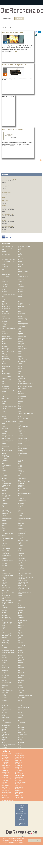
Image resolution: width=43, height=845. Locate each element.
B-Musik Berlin (21, 306)
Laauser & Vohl (5, 498)
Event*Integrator (22, 396)
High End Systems (22, 448)
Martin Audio (21, 553)
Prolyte (3, 625)
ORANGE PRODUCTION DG (9, 602)
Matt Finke (4, 782)
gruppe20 (20, 433)
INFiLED (20, 466)
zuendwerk (4, 745)
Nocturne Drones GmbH (8, 592)
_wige (19, 747)
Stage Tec (4, 680)
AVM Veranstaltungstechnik (24, 298)
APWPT (20, 269)
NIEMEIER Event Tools (23, 588)
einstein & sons (21, 381)
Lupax (19, 538)
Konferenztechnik (21, 814)
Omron (19, 598)
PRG (3, 620)
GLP (19, 428)
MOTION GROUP (22, 578)
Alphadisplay (5, 266)
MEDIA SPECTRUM (23, 560)
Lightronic (4, 527)
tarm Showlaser (21, 690)
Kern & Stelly (21, 485)
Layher (3, 507)
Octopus (20, 595)
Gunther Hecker (5, 767)
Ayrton (19, 301)
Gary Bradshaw (5, 763)
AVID (3, 296)
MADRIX (20, 547)
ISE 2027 (4, 220)
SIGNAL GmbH (5, 667)
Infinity (3, 468)
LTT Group (20, 537)
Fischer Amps (5, 413)
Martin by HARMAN (6, 555)
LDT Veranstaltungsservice (8, 512)
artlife (19, 273)
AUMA (3, 289)
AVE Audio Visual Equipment (9, 294)
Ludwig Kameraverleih (7, 538)
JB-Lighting (4, 478)
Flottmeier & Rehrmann (7, 415)
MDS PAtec (4, 558)
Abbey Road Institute (23, 248)
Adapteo (20, 256)
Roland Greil (5, 793)
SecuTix (4, 655)
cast (19, 334)
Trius (3, 702)
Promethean (21, 625)
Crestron (20, 354)
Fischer (19, 411)
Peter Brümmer (5, 790)
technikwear (21, 692)
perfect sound (21, 612)
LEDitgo (4, 515)
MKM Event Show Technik (24, 573)
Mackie (19, 543)
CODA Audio (5, 346)
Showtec (4, 664)
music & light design (23, 582)
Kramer (19, 492)
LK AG (19, 530)
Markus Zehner (5, 553)
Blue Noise (4, 319)
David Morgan (5, 760)
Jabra (19, 475)
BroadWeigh (5, 324)
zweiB (19, 745)
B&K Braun (20, 303)
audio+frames (21, 286)
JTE (3, 480)
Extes (3, 405)
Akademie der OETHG (7, 263)
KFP (3, 486)
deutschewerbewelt (22, 365)
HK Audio (4, 453)
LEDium (20, 515)
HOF (19, 455)
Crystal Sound (5, 358)
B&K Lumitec (5, 304)
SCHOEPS (20, 652)
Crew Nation (5, 356)
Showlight (20, 660)
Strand (3, 684)
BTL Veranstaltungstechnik (8, 328)
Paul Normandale (19, 788)
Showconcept (21, 659)
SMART (20, 669)
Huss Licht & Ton (6, 456)
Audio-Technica (5, 288)
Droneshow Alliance (6, 375)
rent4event (20, 635)
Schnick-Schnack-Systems (8, 652)
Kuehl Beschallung (6, 495)
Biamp (19, 314)
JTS (19, 480)
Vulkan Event (5, 729)
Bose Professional (22, 319)
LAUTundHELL (21, 503)
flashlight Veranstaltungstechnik (25, 413)
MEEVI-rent (20, 563)
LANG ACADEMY (22, 500)
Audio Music (5, 284)
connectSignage (22, 350)
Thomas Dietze (19, 797)
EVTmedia (20, 401)
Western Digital (21, 732)
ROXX (19, 644)
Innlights (20, 470)
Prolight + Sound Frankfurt (8, 623)
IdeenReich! (5, 460)
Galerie (21, 810)
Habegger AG (21, 436)
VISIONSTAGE (5, 717)
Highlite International (7, 450)
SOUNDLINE (21, 675)
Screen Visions (5, 654)
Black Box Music (6, 318)
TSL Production (5, 704)
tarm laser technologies (7, 690)
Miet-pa (3, 570)
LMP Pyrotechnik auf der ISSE (12, 32)
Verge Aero (4, 712)
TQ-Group (4, 700)
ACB (19, 251)
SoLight (3, 672)
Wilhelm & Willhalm (22, 734)
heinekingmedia (5, 446)
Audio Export (21, 283)
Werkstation (4, 732)
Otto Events (4, 603)
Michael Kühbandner (20, 782)
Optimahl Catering (6, 600)
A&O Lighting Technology (24, 246)
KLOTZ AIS (4, 490)
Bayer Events (5, 311)
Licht (21, 816)
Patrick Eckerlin (19, 787)
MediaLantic (5, 562)
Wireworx (20, 735)
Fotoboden (4, 418)
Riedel (19, 638)
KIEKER (20, 486)
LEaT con (20, 512)
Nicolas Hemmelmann (20, 783)
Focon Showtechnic (22, 415)
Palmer (19, 605)
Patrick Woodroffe (6, 788)
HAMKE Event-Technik (7, 440)
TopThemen (21, 824)
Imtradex (20, 465)
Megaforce (20, 565)
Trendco (20, 700)
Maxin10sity (4, 557)
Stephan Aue (18, 795)
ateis (3, 279)
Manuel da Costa (19, 775)
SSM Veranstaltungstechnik (24, 679)
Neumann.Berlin (6, 587)
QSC (3, 630)
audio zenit (4, 286)
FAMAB (19, 408)
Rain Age (20, 632)
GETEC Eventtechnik (23, 426)
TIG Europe (4, 697)
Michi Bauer (4, 783)
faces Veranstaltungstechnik (9, 406)
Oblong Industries (6, 595)
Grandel (20, 430)
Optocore (20, 600)
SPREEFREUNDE (6, 679)
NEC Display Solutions (23, 583)
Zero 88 (3, 742)
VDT (19, 709)
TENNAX (20, 694)
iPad (21, 812)
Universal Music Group (23, 707)
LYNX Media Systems (23, 540)
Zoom (19, 744)
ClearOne (4, 343)
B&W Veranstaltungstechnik (25, 304)
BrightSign (4, 323)
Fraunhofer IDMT (6, 420)
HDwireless (4, 445)
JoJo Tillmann (18, 770)
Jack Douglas (5, 768)
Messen (21, 820)
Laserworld (20, 502)
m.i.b (3, 542)
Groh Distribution (22, 431)
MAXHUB (20, 555)
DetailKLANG (5, 365)
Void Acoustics (5, 724)
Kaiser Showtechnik (6, 483)
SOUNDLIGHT (5, 675)
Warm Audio (5, 730)
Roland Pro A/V (5, 644)
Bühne (21, 808)
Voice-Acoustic (21, 722)
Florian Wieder (5, 762)
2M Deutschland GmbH (7, 246)
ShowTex (4, 665)
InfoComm (20, 468)
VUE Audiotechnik (22, 727)
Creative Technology (7, 354)
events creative (5, 398)
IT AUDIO (20, 473)
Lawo (3, 505)
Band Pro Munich (6, 309)
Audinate (4, 283)
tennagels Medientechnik (8, 694)
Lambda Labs (21, 498)
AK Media (20, 261)
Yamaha (20, 739)
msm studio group (22, 580)
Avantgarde (20, 291)
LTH (3, 537)
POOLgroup (21, 617)
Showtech (20, 664)
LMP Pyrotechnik (22, 532)
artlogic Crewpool (6, 274)
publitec (3, 628)
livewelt (3, 530)
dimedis (3, 368)
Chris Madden (5, 758)
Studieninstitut (21, 684)
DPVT (19, 373)
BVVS (19, 329)
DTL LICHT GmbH (6, 376)
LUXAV (3, 540)
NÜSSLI (20, 593)
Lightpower (20, 525)
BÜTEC (19, 328)
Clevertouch (21, 343)
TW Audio (20, 705)
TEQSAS (4, 695)
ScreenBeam (21, 654)
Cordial (19, 353)
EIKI (3, 381)
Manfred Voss (5, 775)
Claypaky (4, 341)
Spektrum (4, 677)
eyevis (19, 405)
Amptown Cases (6, 268)
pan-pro (3, 608)
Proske (3, 627)
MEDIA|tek (4, 563)
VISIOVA (4, 719)
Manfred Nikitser (6, 773)
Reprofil (20, 637)
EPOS (19, 390)
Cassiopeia (4, 334)
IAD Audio (4, 458)
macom (3, 545)
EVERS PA (20, 400)
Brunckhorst (21, 324)
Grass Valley (5, 431)
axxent (3, 301)
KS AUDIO (4, 493)
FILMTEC (4, 411)
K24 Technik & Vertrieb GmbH (25, 481)
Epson (19, 391)
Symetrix (20, 685)
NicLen (3, 588)
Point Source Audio (6, 617)
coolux (3, 353)
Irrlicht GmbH (21, 471)
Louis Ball (17, 772)
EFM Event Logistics (7, 380)
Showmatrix (4, 662)
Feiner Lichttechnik (6, 410)
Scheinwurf (20, 650)
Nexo (19, 587)
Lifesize (19, 520)
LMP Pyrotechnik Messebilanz (12, 129)
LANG (3, 500)
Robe (19, 640)
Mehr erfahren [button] (19, 842)
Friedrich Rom (18, 762)
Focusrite (4, 416)
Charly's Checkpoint (6, 338)
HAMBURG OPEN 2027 (8, 208)
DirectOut (20, 368)
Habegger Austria (6, 438)
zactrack (4, 740)
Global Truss (5, 428)
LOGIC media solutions (7, 533)
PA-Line (3, 605)
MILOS (19, 570)
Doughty (20, 371)
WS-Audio (4, 737)
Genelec (4, 425)
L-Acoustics (20, 497)
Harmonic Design (6, 441)
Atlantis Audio (5, 281)
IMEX (19, 463)
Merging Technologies (23, 567)
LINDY (3, 528)
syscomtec (20, 687)
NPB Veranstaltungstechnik (24, 592)
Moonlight (4, 578)
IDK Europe (20, 460)
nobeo (19, 590)
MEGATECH (5, 567)
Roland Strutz (18, 793)
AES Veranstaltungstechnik (8, 259)
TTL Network (5, 705)
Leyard (19, 517)
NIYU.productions (6, 590)
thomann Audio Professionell (25, 695)
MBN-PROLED (21, 557)
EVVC (3, 403)
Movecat (4, 580)
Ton (21, 822)
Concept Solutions (22, 348)
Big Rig (3, 316)
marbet (19, 552)
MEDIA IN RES (21, 558)
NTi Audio (4, 593)
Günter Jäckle (18, 765)
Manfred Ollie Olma (20, 773)
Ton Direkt (4, 699)
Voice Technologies (6, 722)
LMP (3, 532)
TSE (19, 702)
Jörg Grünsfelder (6, 772)
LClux (3, 508)
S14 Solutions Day (6, 192)
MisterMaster (21, 572)
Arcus (3, 271)
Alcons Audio (21, 263)
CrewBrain (20, 356)
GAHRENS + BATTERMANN (9, 421)
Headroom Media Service (24, 445)
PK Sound (4, 615)
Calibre (3, 331)
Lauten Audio (5, 503)
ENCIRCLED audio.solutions (25, 386)
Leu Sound (4, 517)
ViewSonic (20, 714)
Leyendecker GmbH (7, 518)
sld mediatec (21, 667)
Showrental (20, 662)
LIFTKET (4, 522)
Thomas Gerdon (6, 799)
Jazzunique (20, 476)
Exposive (20, 403)
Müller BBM (4, 582)
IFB (2, 461)
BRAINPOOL (5, 321)
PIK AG (19, 613)
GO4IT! (3, 430)
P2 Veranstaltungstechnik (24, 603)
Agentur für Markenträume (8, 261)
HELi (19, 446)
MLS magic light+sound (7, 575)
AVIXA (3, 298)
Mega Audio (4, 565)
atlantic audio (21, 279)
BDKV (19, 311)
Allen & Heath (21, 264)
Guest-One (4, 436)
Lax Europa (20, 505)
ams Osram (20, 268)
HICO (3, 448)
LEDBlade (20, 513)
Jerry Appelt (18, 768)
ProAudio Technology (7, 622)
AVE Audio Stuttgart (22, 293)
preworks (20, 618)
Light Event (4, 523)
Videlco (3, 714)
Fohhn (19, 416)
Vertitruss (20, 712)
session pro (20, 657)
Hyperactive (21, 456)
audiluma (20, 281)
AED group (20, 258)
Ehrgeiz (19, 380)
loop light (4, 535)
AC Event (4, 251)
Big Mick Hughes (19, 755)
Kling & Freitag (21, 488)
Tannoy (19, 689)
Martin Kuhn (5, 780)
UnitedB (4, 707)
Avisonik (20, 296)
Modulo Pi (4, 577)
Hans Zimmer (18, 767)
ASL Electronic (5, 276)
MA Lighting (20, 542)
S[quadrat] (4, 689)
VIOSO (3, 715)
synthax (3, 687)
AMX (3, 269)
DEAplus (4, 363)
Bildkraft (20, 316)
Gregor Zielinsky (6, 765)
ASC (19, 274)
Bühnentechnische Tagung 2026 (10, 179)
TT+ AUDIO (20, 704)
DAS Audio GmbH (22, 359)
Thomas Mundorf (19, 799)
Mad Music (20, 545)
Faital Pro (4, 408)
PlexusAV (20, 615)
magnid (19, 550)
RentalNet (4, 637)
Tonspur (20, 699)
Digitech (20, 366)
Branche (21, 806)
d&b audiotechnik (6, 359)
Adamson (20, 254)
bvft (2, 329)
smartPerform (5, 670)
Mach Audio (4, 543)
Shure (19, 665)
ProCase (20, 622)
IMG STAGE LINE (6, 465)
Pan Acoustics (21, 607)
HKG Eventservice (22, 453)
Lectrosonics (5, 513)
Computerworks (5, 348)
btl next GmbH (21, 326)
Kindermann (5, 488)
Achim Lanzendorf (6, 753)
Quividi (19, 630)
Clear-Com (20, 341)
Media (21, 818)
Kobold (3, 492)
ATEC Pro (20, 278)
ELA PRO (4, 383)
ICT (18, 458)
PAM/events (4, 607)
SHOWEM (4, 660)
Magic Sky (20, 548)
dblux (3, 361)
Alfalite (3, 264)
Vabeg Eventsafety (6, 709)
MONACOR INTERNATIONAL (25, 577)
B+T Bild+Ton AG (6, 306)
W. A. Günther (21, 729)
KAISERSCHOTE (22, 483)
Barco (19, 309)
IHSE (3, 463)
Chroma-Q (20, 339)
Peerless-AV (5, 612)
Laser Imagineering (6, 502)
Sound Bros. (21, 674)
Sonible (3, 674)
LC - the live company (23, 507)
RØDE (3, 645)
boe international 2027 (7, 214)
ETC (3, 393)
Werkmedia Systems (23, 730)
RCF (19, 633)
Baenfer (20, 308)
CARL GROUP (5, 333)
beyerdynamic (5, 314)
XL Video (4, 739)
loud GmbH (20, 535)
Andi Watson (18, 753)
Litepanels (20, 528)
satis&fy (4, 649)
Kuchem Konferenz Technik (24, 493)
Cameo (19, 331)
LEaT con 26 (5, 200)
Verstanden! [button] (34, 840)
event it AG (4, 396)
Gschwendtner (21, 435)
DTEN (19, 375)
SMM (19, 670)
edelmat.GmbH (21, 378)
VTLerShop (4, 727)
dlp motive (4, 370)
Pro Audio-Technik (22, 620)
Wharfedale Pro (5, 734)
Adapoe (3, 256)
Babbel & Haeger (6, 308)
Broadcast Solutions (23, 323)
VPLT (19, 725)
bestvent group (21, 313)
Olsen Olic (4, 787)
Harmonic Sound (22, 441)
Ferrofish (20, 410)
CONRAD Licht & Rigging (8, 351)
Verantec (20, 710)
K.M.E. (3, 481)
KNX (19, 490)
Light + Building (21, 522)
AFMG (19, 259)
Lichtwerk (4, 520)
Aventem (20, 294)
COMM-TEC (21, 346)
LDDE (19, 510)
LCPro (19, 508)
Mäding (3, 547)
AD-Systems (21, 253)
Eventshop (20, 398)
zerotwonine (21, 742)
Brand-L (20, 321)
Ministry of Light (5, 572)
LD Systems (5, 510)
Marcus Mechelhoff (6, 778)
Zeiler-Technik (21, 740)
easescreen (4, 378)
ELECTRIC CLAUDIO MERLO (9, 385)
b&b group (4, 303)
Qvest (3, 632)
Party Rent (4, 610)
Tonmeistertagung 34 (7, 226)
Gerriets (4, 426)
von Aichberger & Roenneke (25, 724)
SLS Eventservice (6, 669)
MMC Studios (21, 575)
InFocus (4, 470)
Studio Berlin (5, 685)
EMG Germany (5, 386)
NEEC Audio (5, 585)
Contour (20, 351)
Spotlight (20, 677)
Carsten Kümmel (19, 757)
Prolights (20, 623)
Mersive (4, 568)
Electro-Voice (21, 385)
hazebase (4, 443)
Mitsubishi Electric (6, 573)
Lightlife (3, 525)
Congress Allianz (6, 350)
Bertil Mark (4, 755)
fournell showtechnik (23, 418)
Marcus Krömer (19, 777)
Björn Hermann (5, 757)
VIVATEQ (20, 719)
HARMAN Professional (23, 440)
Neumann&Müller (22, 585)
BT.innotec (4, 326)
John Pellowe (5, 770)
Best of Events (5, 313)
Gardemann (21, 421)
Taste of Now (5, 692)
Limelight (20, 527)
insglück (4, 471)
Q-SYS (19, 628)
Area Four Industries (23, 271)
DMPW (19, 370)
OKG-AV (4, 598)
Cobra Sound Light (22, 345)
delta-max (20, 363)
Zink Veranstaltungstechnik (8, 744)
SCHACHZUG (21, 649)
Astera (3, 278)
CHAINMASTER (22, 336)
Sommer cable (21, 672)
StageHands (21, 680)
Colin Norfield (18, 758)
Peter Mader (18, 790)
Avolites (20, 299)
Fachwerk (20, 406)
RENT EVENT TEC (6, 635)
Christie (3, 339)
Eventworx (4, 400)
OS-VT (19, 602)
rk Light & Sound (6, 640)
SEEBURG (20, 655)
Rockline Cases (5, 642)
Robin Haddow (19, 792)
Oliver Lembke (5, 785)
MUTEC (4, 583)
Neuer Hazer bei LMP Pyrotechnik (14, 65)
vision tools (20, 715)
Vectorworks (5, 710)
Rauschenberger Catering (8, 633)
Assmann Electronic (23, 276)
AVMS (3, 299)
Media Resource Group (7, 560)
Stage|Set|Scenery (6, 682)
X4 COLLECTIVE (22, 737)
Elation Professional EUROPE (25, 383)
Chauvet (20, 338)
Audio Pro (20, 284)
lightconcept (21, 523)
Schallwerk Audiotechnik (8, 650)
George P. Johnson (22, 425)
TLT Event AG (21, 697)
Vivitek (3, 720)
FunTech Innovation (22, 420)
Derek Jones (18, 760)
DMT (3, 371)
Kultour (19, 495)
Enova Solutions (22, 388)
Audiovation (20, 288)
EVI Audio (4, 401)
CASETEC (20, 333)
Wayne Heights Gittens (7, 800)
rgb (2, 638)
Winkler (3, 735)
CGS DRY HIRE (6, 336)
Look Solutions (21, 533)
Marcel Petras (5, 777)
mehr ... (4, 190)
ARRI (3, 273)
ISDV (3, 473)
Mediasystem (21, 562)
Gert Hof (17, 763)
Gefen (3, 423)
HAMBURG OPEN (22, 438)
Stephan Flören (5, 797)
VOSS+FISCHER (6, 725)
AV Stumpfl (4, 291)
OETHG (20, 597)
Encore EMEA (5, 388)
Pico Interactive (5, 613)
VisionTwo (20, 717)
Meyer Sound (21, 568)
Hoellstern (4, 455)
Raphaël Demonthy (6, 792)
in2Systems (4, 466)
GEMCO (20, 423)
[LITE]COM (4, 747)
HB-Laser (20, 443)
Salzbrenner (5, 647)
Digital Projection (6, 366)
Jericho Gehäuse (22, 478)
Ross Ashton (5, 795)
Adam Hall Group (6, 254)
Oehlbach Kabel (6, 597)
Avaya (3, 293)
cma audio (4, 345)
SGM (3, 659)
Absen (19, 249)
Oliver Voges (18, 785)
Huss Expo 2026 (6, 185)
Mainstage (4, 552)
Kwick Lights (5, 497)
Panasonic (20, 608)
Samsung (20, 647)
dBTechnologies (22, 361)
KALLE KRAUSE (6, 485)
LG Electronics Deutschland (25, 518)
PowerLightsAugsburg (7, 618)
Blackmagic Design (22, 318)
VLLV (19, 720)
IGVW (19, 461)
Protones (20, 627)
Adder (3, 258)
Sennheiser (4, 657)
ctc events (20, 358)
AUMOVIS (20, 289)
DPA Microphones (6, 373)
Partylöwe (20, 610)
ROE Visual (20, 642)
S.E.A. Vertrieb (21, 645)
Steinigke (20, 682)
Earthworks (20, 376)
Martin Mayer (18, 780)
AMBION (20, 266)
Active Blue (4, 253)
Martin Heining (19, 778)
